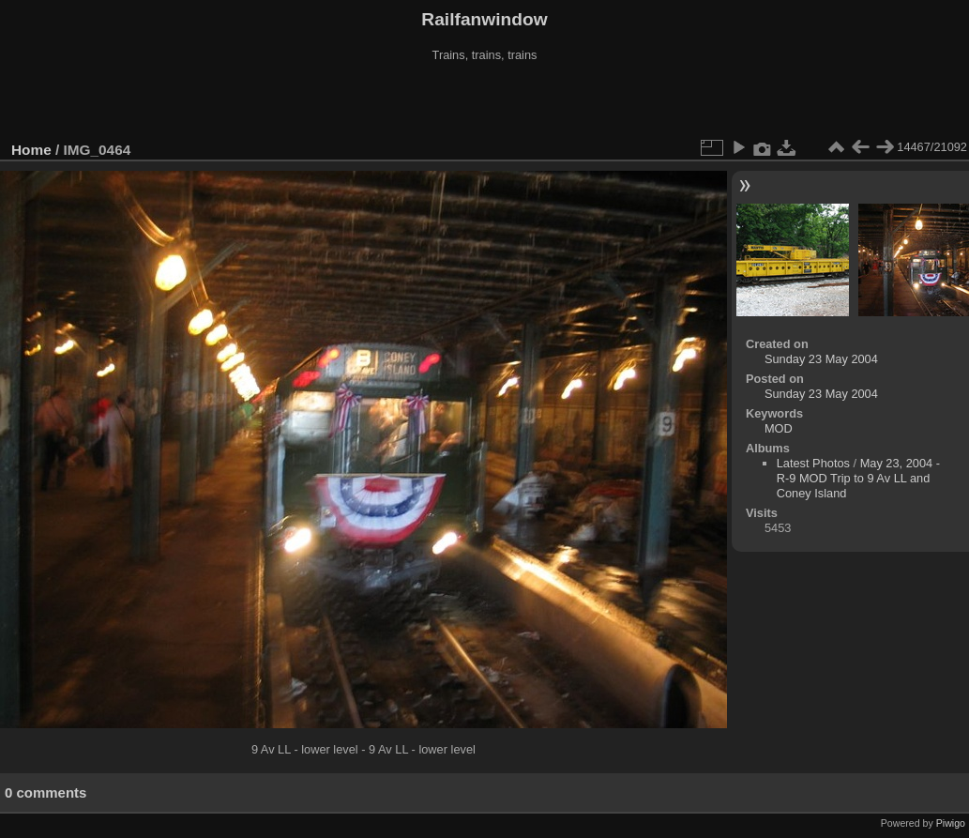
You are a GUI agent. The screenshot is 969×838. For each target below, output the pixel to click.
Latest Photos (813, 463)
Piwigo (950, 823)
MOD (779, 428)
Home (31, 150)
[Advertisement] (484, 102)
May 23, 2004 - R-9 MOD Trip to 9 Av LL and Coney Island (858, 478)
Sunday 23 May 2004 (821, 359)
